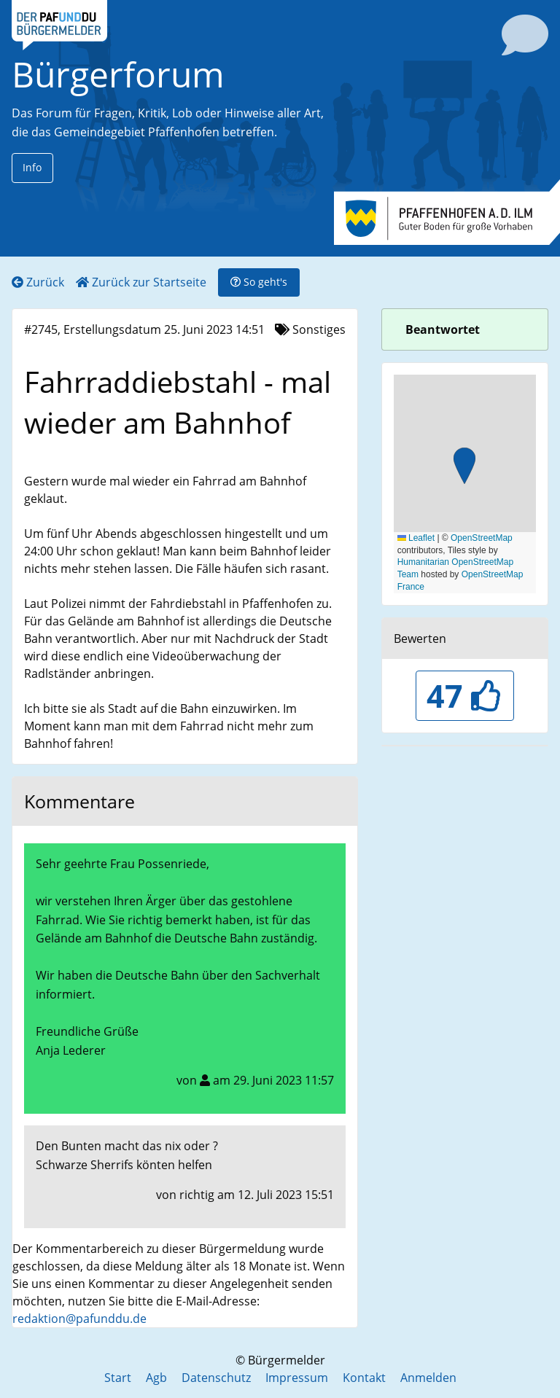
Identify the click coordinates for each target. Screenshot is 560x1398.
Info (32, 167)
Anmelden (428, 1378)
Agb (156, 1378)
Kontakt (364, 1378)
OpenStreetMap (482, 538)
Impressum (296, 1378)
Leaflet (416, 538)
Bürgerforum (118, 74)
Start (117, 1378)
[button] (464, 468)
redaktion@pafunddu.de (79, 1319)
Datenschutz (216, 1378)
